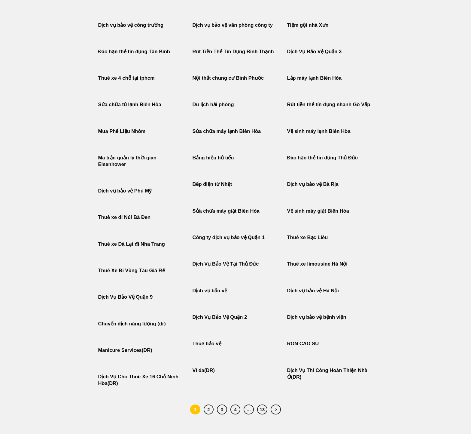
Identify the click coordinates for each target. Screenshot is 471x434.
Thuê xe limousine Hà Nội (317, 264)
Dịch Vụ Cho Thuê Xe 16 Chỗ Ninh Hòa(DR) (138, 380)
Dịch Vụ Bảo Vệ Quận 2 (220, 317)
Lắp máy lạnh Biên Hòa (314, 78)
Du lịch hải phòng (213, 104)
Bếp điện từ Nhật (212, 184)
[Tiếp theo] (276, 410)
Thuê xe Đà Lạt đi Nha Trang (131, 244)
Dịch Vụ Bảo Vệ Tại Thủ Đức (226, 264)
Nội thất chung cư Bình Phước (228, 78)
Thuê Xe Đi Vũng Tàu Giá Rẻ (131, 270)
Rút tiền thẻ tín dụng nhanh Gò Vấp (328, 104)
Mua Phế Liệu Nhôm (122, 131)
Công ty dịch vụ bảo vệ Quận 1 (229, 237)
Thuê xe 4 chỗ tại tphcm (126, 78)
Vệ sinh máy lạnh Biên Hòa (319, 131)
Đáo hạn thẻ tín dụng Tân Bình (134, 51)
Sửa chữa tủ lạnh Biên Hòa (129, 104)
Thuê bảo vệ (207, 343)
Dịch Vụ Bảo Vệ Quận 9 (125, 297)
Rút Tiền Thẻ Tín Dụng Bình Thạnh (234, 51)
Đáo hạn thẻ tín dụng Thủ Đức (322, 158)
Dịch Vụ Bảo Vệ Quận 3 (314, 51)
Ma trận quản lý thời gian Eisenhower (127, 161)
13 (262, 409)
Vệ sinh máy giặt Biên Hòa (319, 211)
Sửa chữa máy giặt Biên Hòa (227, 211)
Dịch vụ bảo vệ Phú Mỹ (125, 191)
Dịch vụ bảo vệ (210, 291)
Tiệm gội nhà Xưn (308, 25)
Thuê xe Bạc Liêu (307, 237)
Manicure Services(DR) (125, 350)
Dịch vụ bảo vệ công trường (131, 25)
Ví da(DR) (204, 370)
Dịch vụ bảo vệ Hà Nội (313, 291)
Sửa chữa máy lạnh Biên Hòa (227, 131)
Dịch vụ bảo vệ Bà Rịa (313, 184)
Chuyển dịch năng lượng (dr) (132, 324)
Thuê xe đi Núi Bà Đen (124, 217)
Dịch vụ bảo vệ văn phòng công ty (233, 25)
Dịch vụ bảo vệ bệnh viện (316, 317)
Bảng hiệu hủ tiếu (213, 158)
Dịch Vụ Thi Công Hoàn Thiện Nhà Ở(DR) (327, 374)
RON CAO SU (303, 343)
